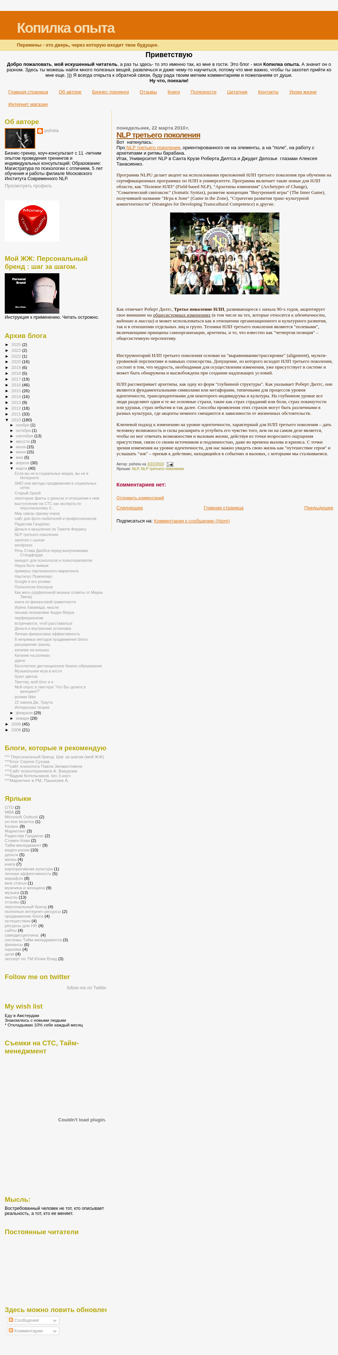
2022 (16, 356)
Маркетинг (15, 831)
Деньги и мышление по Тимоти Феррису (50, 529)
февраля (25, 713)
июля (21, 447)
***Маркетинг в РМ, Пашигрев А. (37, 780)
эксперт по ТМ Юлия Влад (31, 958)
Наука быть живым (31, 565)
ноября (23, 425)
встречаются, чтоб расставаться (43, 623)
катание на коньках (32, 650)
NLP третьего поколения (158, 135)
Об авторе (70, 92)
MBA (9, 812)
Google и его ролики (32, 581)
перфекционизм (29, 618)
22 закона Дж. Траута (33, 702)
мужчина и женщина (25, 887)
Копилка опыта (65, 28)
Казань (12, 826)
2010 (16, 419)
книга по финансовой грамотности (45, 602)
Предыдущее (318, 507)
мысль (11, 897)
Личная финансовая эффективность (47, 634)
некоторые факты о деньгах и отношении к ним (57, 498)
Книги (174, 92)
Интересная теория (32, 707)
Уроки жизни (303, 92)
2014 (16, 396)
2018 (16, 373)
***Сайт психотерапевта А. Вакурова (41, 770)
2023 (16, 350)
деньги (11, 854)
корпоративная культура (29, 868)
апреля (23, 463)
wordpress (23, 545)
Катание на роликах (32, 655)
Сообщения (24, 1320)
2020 (16, 361)
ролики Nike (25, 697)
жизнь (10, 859)
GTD (9, 807)
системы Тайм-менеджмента (33, 939)
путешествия (17, 920)
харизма (13, 949)
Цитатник (237, 92)
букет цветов (26, 676)
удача (20, 660)
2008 (16, 729)
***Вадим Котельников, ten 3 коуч (38, 775)
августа (23, 441)
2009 (16, 724)
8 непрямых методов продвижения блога (51, 639)
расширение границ (32, 644)
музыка (12, 892)
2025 (16, 344)
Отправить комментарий (140, 498)
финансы (14, 944)
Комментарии (26, 1331)
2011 (16, 414)
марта (22, 468)
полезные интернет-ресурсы (33, 911)
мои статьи (16, 883)
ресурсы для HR (21, 925)
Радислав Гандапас (32, 524)
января (23, 718)
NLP (135, 469)
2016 (16, 384)
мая (20, 457)
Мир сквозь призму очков (37, 513)
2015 (16, 390)
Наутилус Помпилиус (33, 576)
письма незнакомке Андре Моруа (44, 612)
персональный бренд (26, 906)
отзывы (12, 901)
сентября (25, 436)
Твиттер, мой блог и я (34, 682)
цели (9, 953)
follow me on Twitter (87, 987)
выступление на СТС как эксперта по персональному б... (48, 505)
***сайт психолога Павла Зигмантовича (43, 766)
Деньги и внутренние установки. (43, 628)
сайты (11, 930)
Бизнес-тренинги (110, 92)
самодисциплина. (22, 935)
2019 (16, 367)
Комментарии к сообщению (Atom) (192, 521)
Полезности (203, 92)
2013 (16, 402)
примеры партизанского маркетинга (46, 571)
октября (24, 430)
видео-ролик (17, 849)
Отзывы (148, 92)
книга (10, 864)
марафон (14, 878)
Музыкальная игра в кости (38, 671)
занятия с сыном (29, 540)
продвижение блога (24, 916)
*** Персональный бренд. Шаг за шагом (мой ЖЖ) (54, 756)
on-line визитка (19, 821)
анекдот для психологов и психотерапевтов (53, 560)
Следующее (130, 507)
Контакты (268, 92)
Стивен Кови (17, 840)
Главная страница (28, 92)
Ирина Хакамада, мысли (37, 607)
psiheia (51, 130)
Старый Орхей (28, 493)
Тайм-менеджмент (23, 845)
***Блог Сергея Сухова (27, 761)
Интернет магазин (28, 104)
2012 (16, 408)
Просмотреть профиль (28, 185)
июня (21, 452)
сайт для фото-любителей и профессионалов (55, 518)
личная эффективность (28, 873)
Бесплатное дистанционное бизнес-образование (58, 666)
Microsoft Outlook (21, 816)
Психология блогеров (34, 587)
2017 (16, 379)
